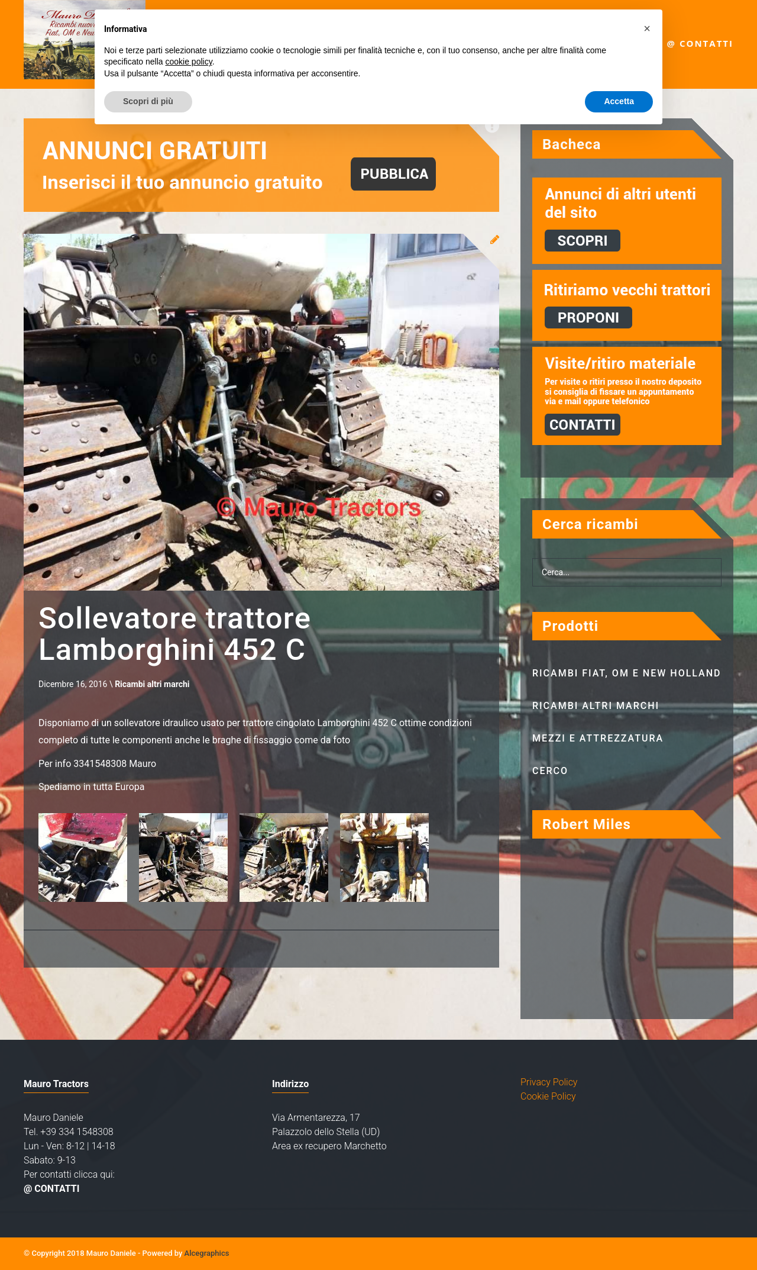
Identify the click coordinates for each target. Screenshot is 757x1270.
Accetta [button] (619, 101)
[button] (647, 28)
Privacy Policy (548, 1082)
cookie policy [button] (189, 61)
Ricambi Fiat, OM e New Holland (627, 673)
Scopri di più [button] (148, 101)
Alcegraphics (207, 1253)
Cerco (550, 770)
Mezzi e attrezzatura (598, 738)
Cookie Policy (548, 1096)
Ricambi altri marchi (152, 686)
